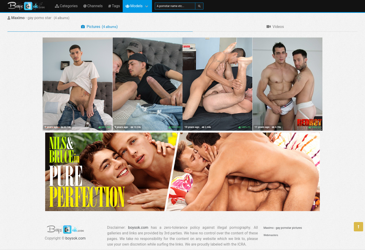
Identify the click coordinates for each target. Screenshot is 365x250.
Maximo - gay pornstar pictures (283, 227)
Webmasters (271, 235)
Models (133, 6)
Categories (66, 6)
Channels (93, 6)
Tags (114, 6)
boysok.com (75, 238)
